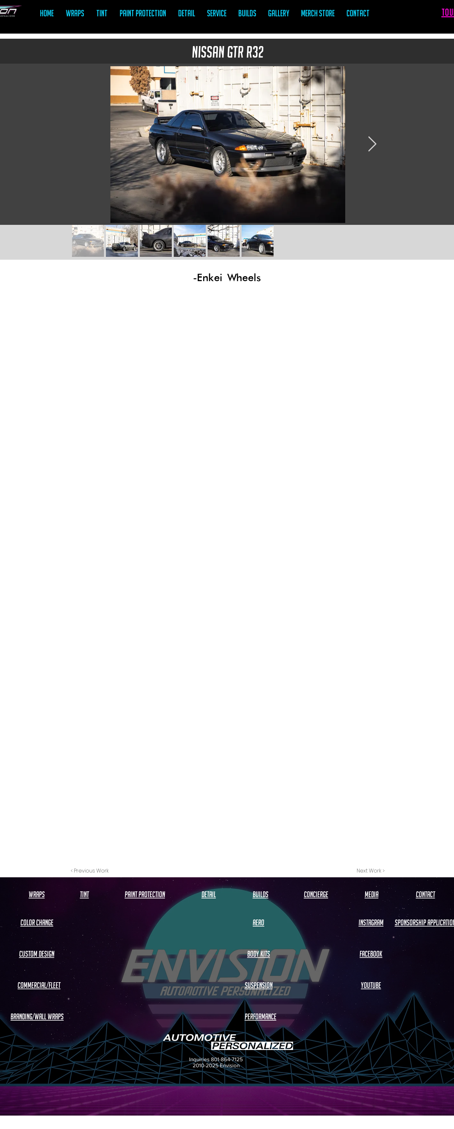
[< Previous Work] (90, 871)
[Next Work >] (371, 871)
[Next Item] (372, 145)
